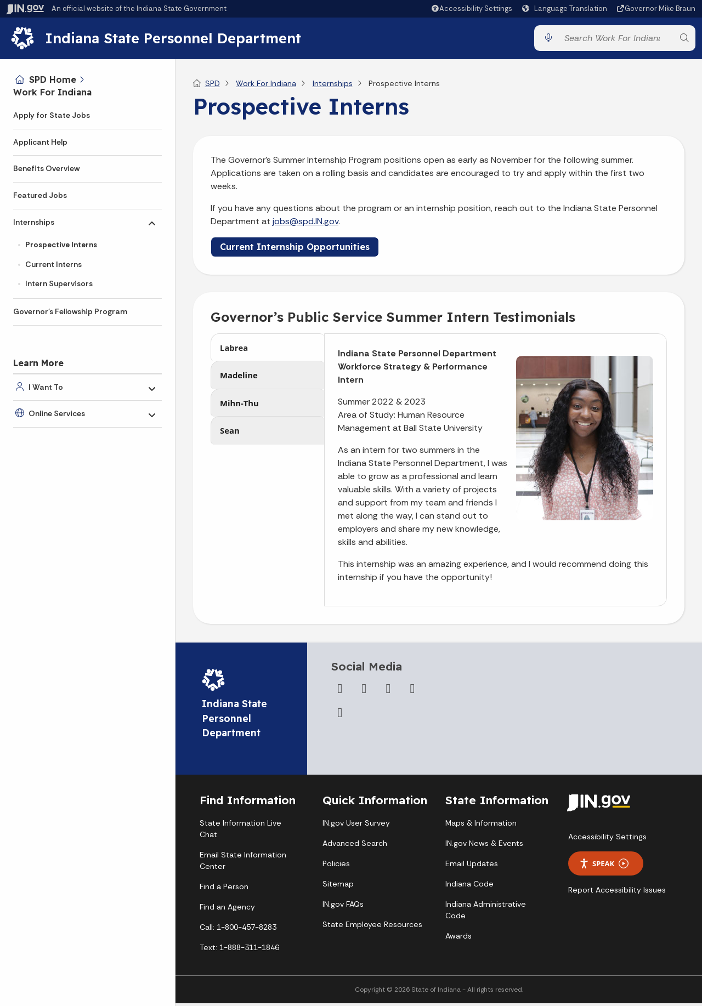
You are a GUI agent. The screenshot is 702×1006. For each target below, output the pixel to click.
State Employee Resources (372, 929)
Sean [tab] (230, 444)
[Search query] (615, 40)
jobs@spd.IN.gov (305, 225)
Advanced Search (354, 847)
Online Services (57, 413)
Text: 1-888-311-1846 (239, 952)
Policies (336, 868)
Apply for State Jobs (51, 115)
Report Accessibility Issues (617, 894)
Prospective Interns (61, 244)
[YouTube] (388, 693)
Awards (458, 940)
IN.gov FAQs (343, 908)
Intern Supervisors (59, 283)
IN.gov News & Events (484, 847)
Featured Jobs (40, 195)
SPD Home (52, 79)
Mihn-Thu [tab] (241, 414)
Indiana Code (469, 888)
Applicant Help (40, 142)
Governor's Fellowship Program (70, 311)
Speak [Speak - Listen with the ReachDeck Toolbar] (604, 868)
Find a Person (224, 891)
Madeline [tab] (240, 383)
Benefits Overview (46, 168)
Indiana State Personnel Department (177, 40)
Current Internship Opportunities (295, 251)
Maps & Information (481, 827)
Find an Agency (227, 911)
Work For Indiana (52, 92)
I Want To (46, 387)
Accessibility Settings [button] (607, 841)
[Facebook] (340, 693)
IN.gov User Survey (356, 827)
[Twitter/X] (364, 693)
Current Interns (53, 264)
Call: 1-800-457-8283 (238, 931)
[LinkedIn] (412, 693)
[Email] (340, 717)
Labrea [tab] (235, 353)
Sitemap (338, 888)
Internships (33, 222)
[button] (471, 8)
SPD (212, 88)
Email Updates (471, 868)
